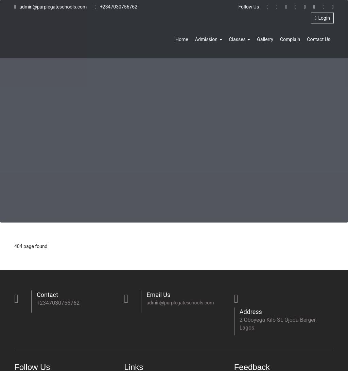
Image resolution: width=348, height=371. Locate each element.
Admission (208, 39)
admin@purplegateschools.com (50, 7)
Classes (239, 39)
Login (322, 18)
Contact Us (318, 39)
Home (181, 39)
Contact (47, 294)
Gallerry (265, 39)
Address (251, 311)
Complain (290, 39)
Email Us (158, 294)
